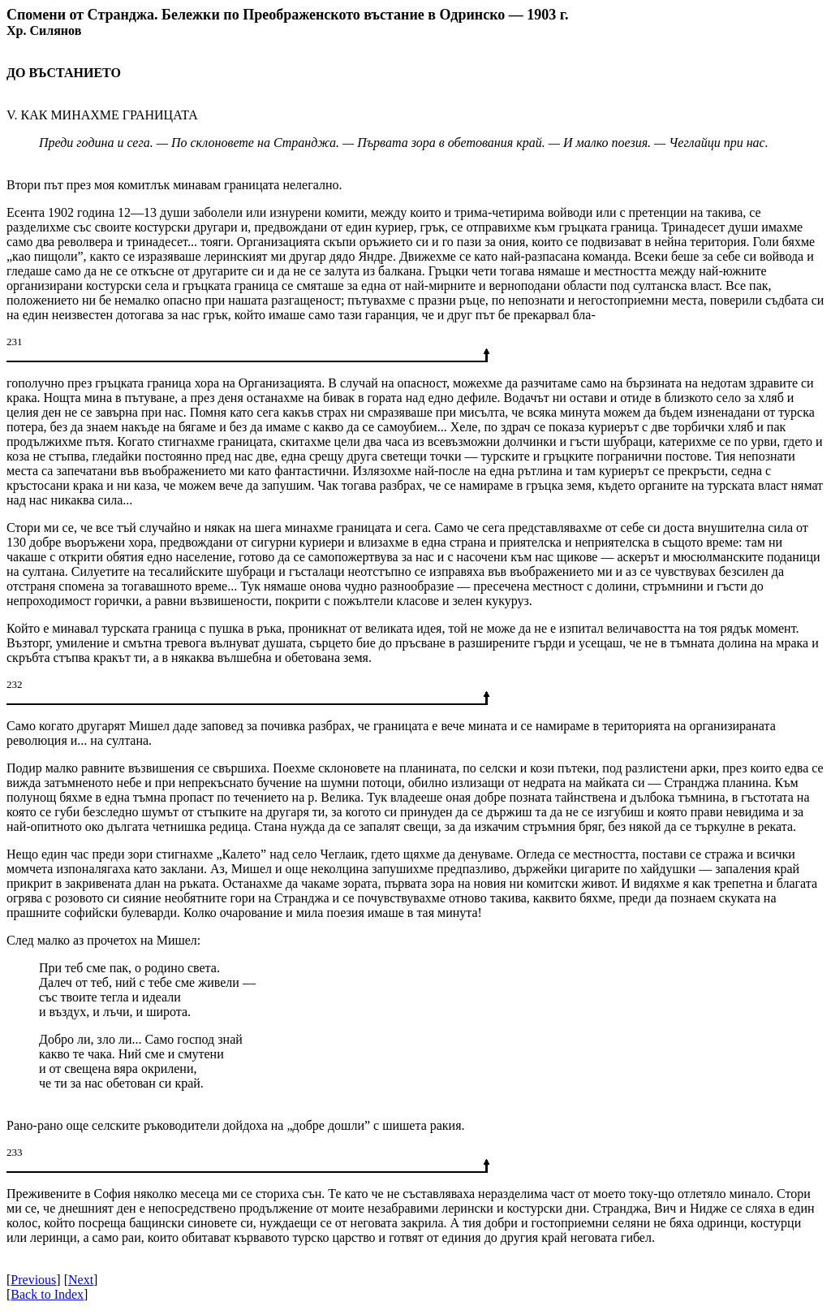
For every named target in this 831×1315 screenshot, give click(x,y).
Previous (33, 1280)
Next (80, 1280)
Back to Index (47, 1294)
